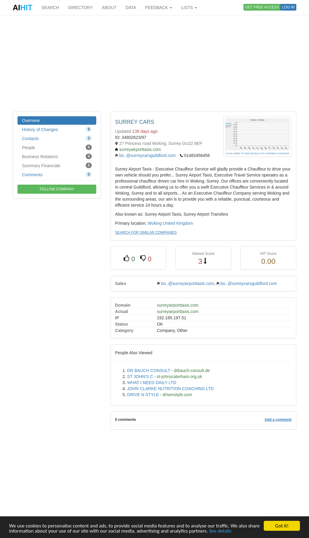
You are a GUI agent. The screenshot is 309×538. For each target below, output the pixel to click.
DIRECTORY (80, 7)
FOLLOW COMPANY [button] (57, 189)
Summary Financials (57, 165)
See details (220, 531)
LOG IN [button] (288, 7)
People (57, 147)
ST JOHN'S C (140, 376)
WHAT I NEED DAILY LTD (151, 382)
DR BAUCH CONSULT (148, 370)
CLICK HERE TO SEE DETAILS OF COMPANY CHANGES (257, 153)
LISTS (189, 7)
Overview (31, 120)
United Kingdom (178, 223)
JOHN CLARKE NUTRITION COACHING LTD (170, 388)
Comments (57, 174)
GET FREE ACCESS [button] (262, 7)
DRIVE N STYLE (143, 394)
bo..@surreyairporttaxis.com (187, 283)
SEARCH (50, 7)
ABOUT (109, 7)
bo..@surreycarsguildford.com (147, 155)
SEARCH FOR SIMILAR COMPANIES (146, 232)
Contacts (57, 138)
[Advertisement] (154, 63)
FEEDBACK (158, 7)
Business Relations (57, 156)
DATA (131, 7)
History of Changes (57, 129)
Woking (154, 223)
